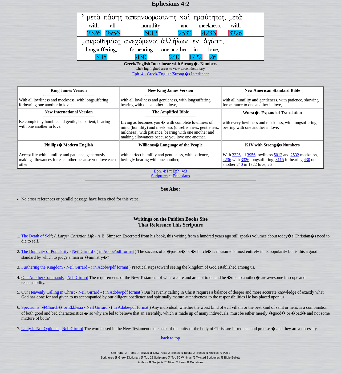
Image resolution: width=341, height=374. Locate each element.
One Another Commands (42, 277)
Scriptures (159, 176)
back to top (170, 338)
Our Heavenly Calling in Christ (48, 292)
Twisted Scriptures (208, 357)
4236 (227, 159)
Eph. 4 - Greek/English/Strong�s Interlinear (170, 74)
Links (182, 362)
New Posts (160, 352)
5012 (278, 155)
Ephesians (181, 176)
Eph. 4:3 (180, 171)
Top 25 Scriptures (155, 357)
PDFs (226, 352)
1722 (252, 164)
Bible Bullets (232, 357)
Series (200, 352)
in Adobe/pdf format (116, 251)
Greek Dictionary (129, 357)
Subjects (157, 362)
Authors (143, 362)
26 (269, 164)
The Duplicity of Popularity (44, 251)
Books (188, 352)
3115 (279, 159)
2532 (295, 155)
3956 (251, 155)
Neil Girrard (82, 251)
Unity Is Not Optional (40, 328)
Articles (214, 352)
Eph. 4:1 (161, 171)
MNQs (144, 352)
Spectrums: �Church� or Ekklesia (52, 307)
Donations (196, 362)
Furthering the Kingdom (42, 267)
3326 (236, 155)
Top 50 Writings (182, 357)
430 (307, 159)
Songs (175, 352)
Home (132, 352)
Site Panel (117, 352)
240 (240, 164)
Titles (171, 362)
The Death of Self (36, 236)
